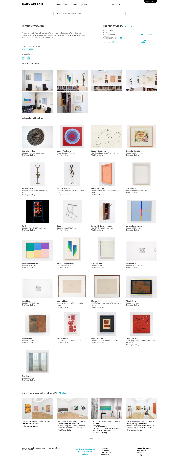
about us (104, 448)
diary (120, 4)
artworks (74, 4)
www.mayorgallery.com (111, 42)
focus (114, 4)
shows (58, 4)
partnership (105, 450)
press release (27, 49)
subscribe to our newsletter (144, 449)
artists (65, 4)
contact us (105, 455)
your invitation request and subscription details (85, 451)
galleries (84, 4)
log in (150, 1)
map (122, 38)
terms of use (106, 452)
